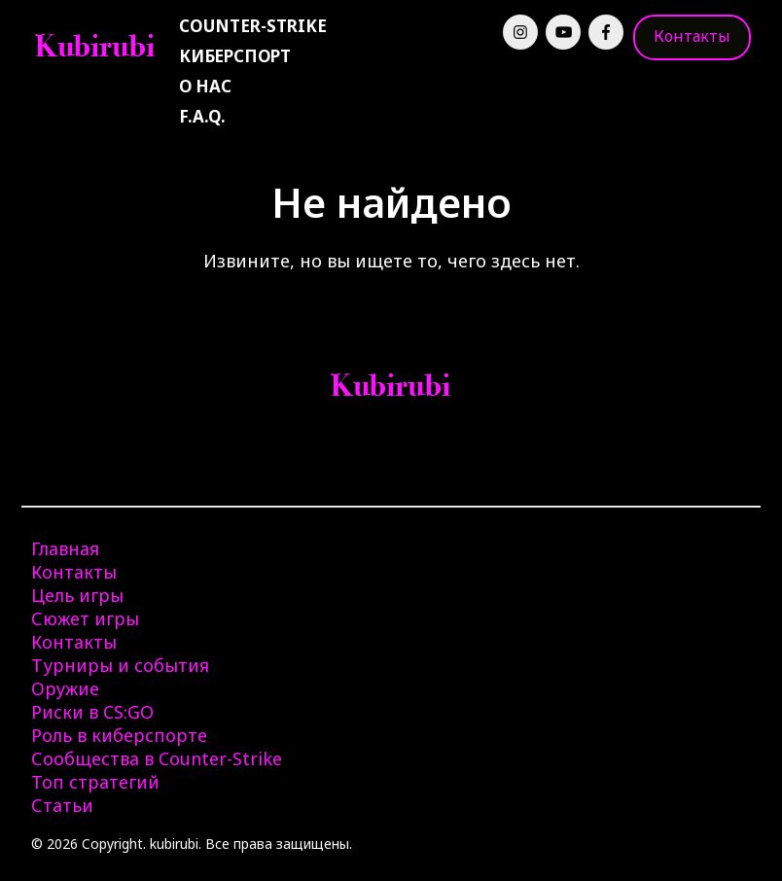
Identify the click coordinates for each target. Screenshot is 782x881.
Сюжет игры (85, 618)
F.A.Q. (202, 116)
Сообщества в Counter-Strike (156, 758)
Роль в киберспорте (119, 735)
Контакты (692, 36)
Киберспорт (235, 56)
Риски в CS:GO (92, 711)
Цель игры (77, 595)
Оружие (65, 688)
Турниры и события (120, 665)
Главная (65, 548)
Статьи (62, 805)
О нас (205, 86)
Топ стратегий (95, 781)
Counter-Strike (253, 26)
